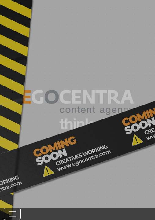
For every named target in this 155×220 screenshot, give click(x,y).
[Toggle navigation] (12, 214)
